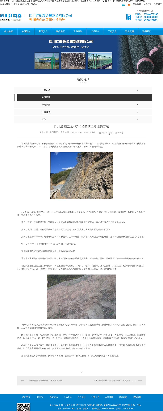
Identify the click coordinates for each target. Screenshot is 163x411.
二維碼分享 (118, 132)
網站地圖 (126, 405)
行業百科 (95, 31)
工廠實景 (112, 31)
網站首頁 (8, 31)
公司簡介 (26, 31)
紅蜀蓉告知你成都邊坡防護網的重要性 (45, 380)
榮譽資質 (129, 31)
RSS (133, 405)
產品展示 (60, 31)
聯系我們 (158, 4)
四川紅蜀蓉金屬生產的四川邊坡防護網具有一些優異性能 (118, 380)
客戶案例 (77, 31)
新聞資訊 (43, 31)
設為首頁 (137, 4)
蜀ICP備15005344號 (112, 405)
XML (139, 405)
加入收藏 (147, 4)
